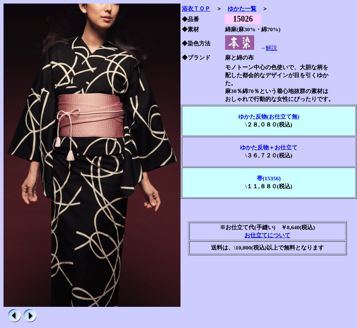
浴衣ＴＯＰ (196, 8)
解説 (271, 48)
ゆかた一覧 (242, 8)
